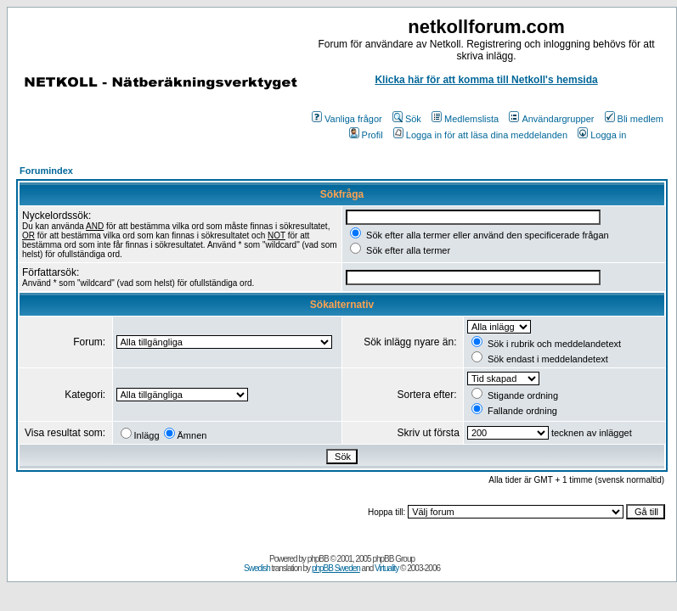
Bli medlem (634, 119)
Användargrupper (551, 119)
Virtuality (386, 568)
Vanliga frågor (347, 119)
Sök (406, 119)
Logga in (602, 135)
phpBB (318, 558)
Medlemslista (465, 119)
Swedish (257, 568)
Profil (366, 135)
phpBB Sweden (336, 568)
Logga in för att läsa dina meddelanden (480, 135)
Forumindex (46, 170)
